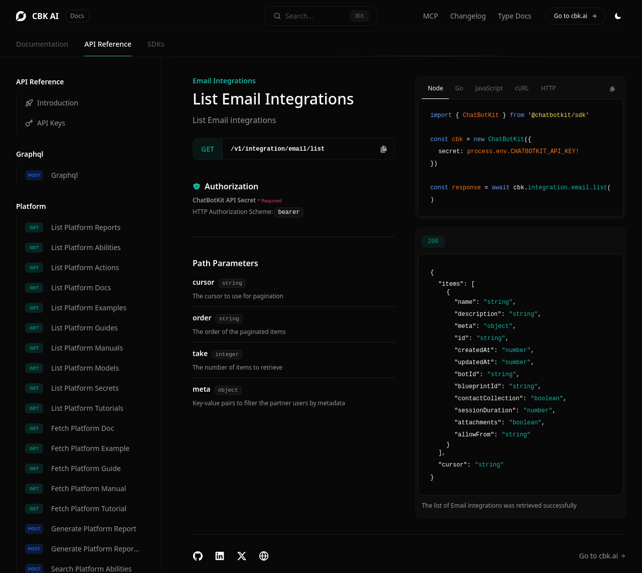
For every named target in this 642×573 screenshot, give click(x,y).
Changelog (468, 16)
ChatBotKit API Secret (224, 200)
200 (433, 241)
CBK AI (53, 16)
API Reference (107, 44)
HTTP (548, 88)
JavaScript (489, 88)
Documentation (42, 44)
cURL (522, 88)
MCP (430, 16)
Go (459, 88)
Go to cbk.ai (575, 16)
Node (435, 88)
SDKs (156, 44)
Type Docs (515, 16)
